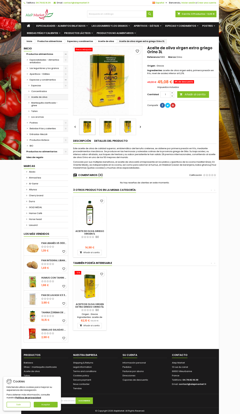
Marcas (29, 166)
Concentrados (39, 91)
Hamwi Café (35, 213)
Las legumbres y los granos (110, 25)
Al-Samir (33, 183)
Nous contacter (81, 384)
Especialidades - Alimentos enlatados (60, 25)
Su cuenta (130, 355)
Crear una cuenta (206, 2)
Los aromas (37, 117)
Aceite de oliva (39, 97)
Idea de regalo (34, 157)
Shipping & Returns (83, 362)
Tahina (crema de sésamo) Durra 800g (54, 312)
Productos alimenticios (39, 54)
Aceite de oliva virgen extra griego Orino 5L (89, 232)
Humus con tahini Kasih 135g (54, 277)
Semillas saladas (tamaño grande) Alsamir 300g (54, 329)
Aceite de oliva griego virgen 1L (163, 232)
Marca (172, 57)
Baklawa (28, 362)
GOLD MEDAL (35, 207)
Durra (31, 201)
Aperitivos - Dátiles (146, 25)
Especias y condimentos (180, 25)
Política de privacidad (28, 397)
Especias (36, 85)
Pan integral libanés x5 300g (54, 260)
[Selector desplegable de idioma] (160, 3)
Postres (207, 25)
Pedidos (127, 367)
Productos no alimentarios (115, 33)
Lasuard (33, 225)
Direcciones (129, 375)
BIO (31, 145)
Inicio (28, 48)
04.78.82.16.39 (43, 2)
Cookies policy (81, 375)
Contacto (179, 355)
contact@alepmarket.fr (76, 2)
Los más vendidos (36, 234)
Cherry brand (35, 195)
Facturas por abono (133, 371)
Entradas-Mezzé (38, 134)
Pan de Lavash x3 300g (54, 295)
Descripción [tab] (82, 141)
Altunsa (32, 189)
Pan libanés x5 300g (54, 243)
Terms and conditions (84, 371)
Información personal (134, 362)
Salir (18, 404)
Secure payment (82, 379)
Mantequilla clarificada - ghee (44, 104)
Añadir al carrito (193, 94)
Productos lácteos (77, 33)
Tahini (34, 111)
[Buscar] (120, 14)
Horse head (35, 219)
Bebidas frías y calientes (42, 33)
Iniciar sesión (188, 2)
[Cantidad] (165, 94)
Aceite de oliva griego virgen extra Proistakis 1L (126, 233)
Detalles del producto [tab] (111, 141)
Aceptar (45, 404)
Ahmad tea (34, 177)
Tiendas (77, 388)
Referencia (153, 57)
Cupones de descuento (135, 379)
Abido (31, 171)
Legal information (82, 367)
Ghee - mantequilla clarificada (40, 367)
